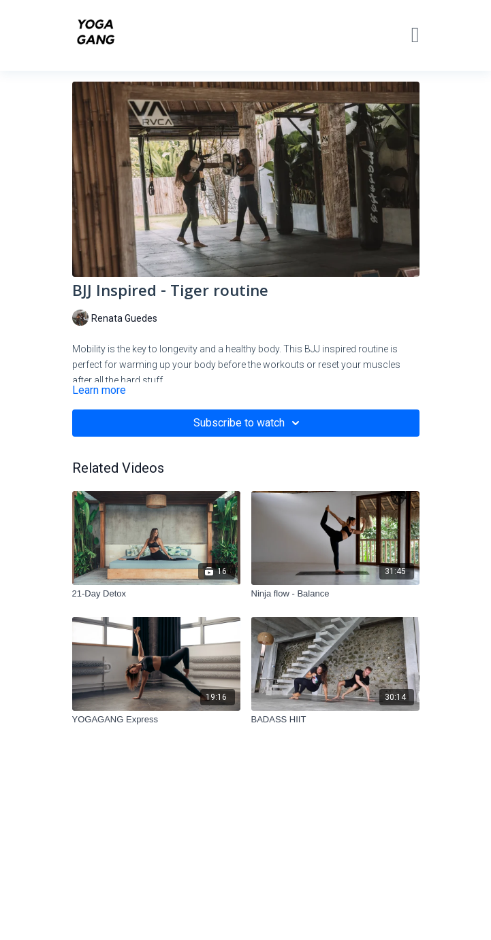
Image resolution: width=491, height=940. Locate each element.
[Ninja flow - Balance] (335, 594)
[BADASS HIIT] (335, 719)
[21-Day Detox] (156, 594)
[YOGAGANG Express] (156, 719)
